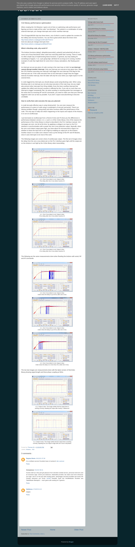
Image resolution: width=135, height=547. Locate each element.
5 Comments (102, 38)
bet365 (49, 478)
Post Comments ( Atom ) (37, 534)
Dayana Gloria (30, 458)
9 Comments (99, 25)
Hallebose (29, 489)
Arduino (28, 449)
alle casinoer (60, 461)
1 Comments (98, 45)
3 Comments (101, 58)
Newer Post (26, 530)
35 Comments (101, 31)
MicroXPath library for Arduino (97, 35)
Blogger (71, 542)
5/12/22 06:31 (39, 470)
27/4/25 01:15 (37, 489)
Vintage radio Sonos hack (95, 22)
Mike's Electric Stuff (94, 98)
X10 (33, 449)
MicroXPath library (93, 82)
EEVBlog (90, 95)
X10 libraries (92, 85)
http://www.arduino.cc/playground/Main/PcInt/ (36, 44)
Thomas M (93, 110)
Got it (116, 5)
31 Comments (99, 72)
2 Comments (101, 65)
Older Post (78, 530)
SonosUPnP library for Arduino (97, 29)
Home (52, 530)
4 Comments (101, 52)
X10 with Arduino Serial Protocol (97, 62)
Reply (28, 464)
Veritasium (91, 100)
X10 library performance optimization (99, 55)
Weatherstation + (93, 102)
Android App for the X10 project (97, 42)
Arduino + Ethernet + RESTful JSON (98, 49)
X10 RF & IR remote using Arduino (98, 69)
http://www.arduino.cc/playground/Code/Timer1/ (37, 40)
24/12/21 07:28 (40, 458)
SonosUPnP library (94, 80)
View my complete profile (95, 113)
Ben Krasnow (92, 93)
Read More (107, 25)
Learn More (107, 5)
